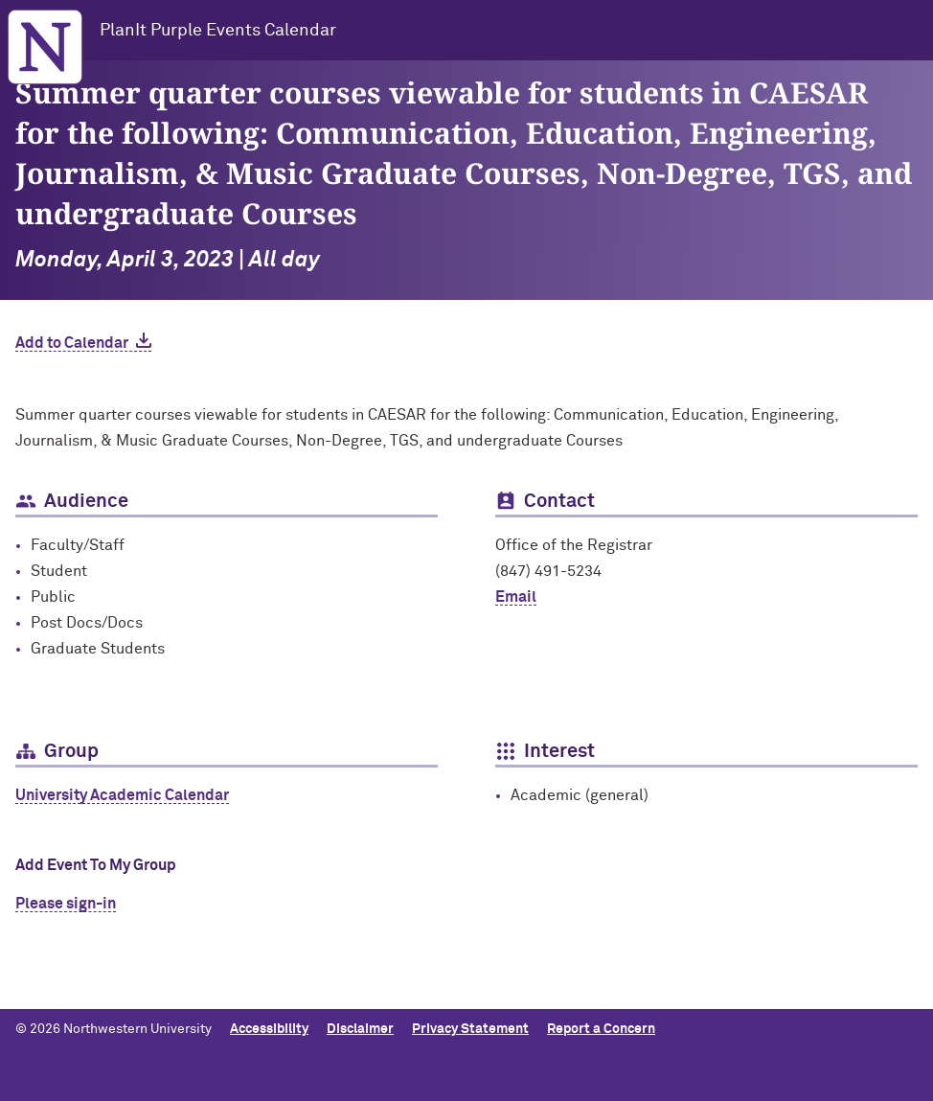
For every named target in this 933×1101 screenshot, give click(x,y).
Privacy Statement (470, 1029)
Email (515, 597)
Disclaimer (360, 1029)
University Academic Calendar (122, 795)
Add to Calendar (71, 343)
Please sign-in (65, 903)
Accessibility (269, 1029)
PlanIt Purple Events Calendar (218, 30)
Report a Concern (601, 1029)
